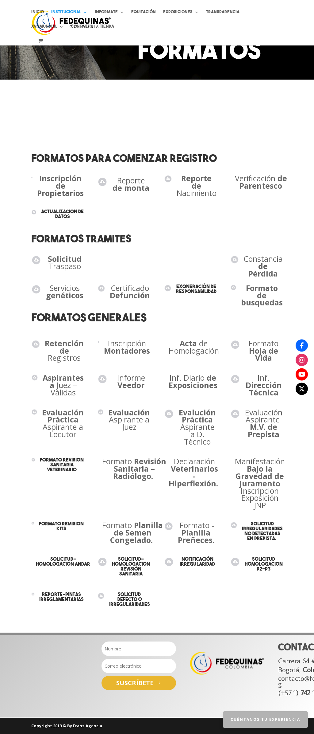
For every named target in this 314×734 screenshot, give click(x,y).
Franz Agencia (87, 725)
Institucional (66, 12)
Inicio (37, 12)
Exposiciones (178, 12)
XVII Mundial (44, 27)
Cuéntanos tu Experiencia (265, 719)
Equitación (143, 12)
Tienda (107, 27)
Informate (106, 12)
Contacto (82, 27)
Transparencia (222, 12)
